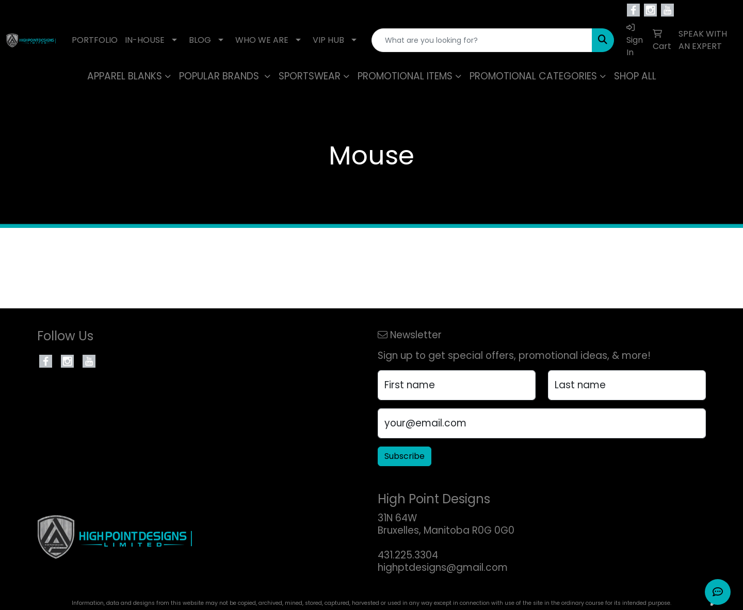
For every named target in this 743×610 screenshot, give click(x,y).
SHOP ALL (635, 76)
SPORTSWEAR (310, 76)
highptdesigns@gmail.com (443, 567)
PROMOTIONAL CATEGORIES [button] (533, 76)
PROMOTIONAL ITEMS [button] (405, 76)
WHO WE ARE (261, 40)
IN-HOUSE (145, 40)
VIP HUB (328, 40)
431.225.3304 (408, 555)
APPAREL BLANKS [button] (124, 76)
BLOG (200, 40)
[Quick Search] (482, 40)
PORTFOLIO (95, 40)
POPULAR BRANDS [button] (220, 76)
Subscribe (404, 456)
